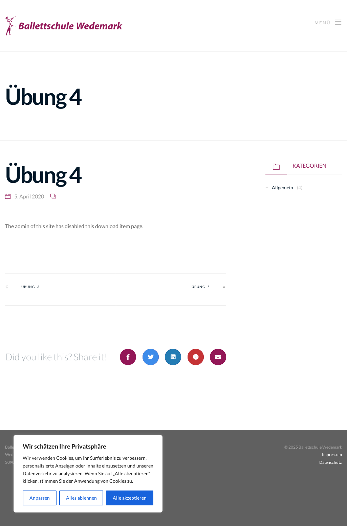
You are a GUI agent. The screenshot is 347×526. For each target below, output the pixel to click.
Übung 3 (30, 287)
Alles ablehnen (81, 498)
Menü (328, 21)
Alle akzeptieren (130, 498)
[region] (88, 473)
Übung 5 (201, 287)
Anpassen (39, 498)
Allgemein (282, 187)
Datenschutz (330, 462)
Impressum (332, 454)
